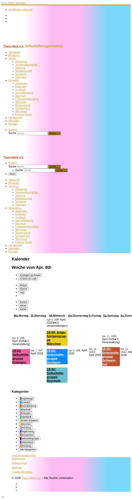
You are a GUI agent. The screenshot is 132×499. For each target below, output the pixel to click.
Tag (22, 292)
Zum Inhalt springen (13, 2)
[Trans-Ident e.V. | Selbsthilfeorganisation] (23, 42)
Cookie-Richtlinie (22, 472)
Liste (28, 278)
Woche (23, 288)
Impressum (18, 458)
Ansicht (24, 455)
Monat (23, 285)
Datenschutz (19, 463)
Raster (30, 275)
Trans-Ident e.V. (31, 478)
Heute (23, 305)
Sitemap (17, 467)
